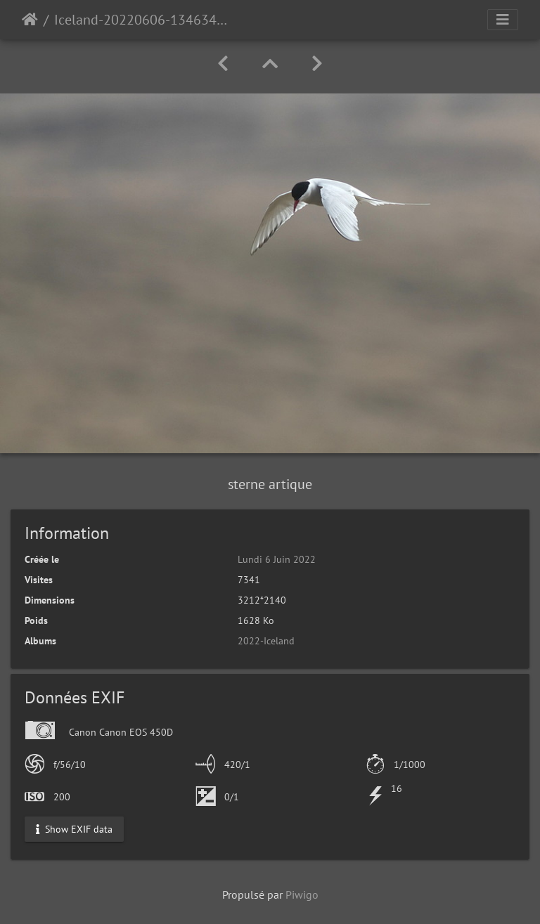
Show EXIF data (74, 828)
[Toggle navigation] (502, 19)
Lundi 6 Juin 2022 (277, 559)
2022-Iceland (266, 641)
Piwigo (302, 894)
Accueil (30, 19)
